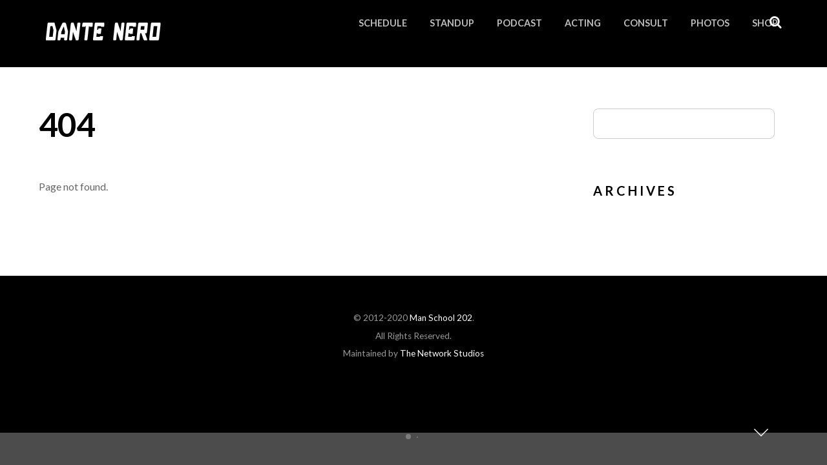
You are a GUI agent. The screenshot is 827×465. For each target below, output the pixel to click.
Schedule (383, 22)
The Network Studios (442, 353)
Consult (645, 22)
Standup (452, 22)
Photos (710, 22)
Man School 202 (441, 318)
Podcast (519, 22)
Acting (583, 22)
